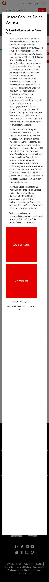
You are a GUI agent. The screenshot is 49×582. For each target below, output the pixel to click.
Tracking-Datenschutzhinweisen (22, 222)
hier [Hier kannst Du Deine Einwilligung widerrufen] (36, 60)
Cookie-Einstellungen (19, 301)
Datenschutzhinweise (15, 306)
